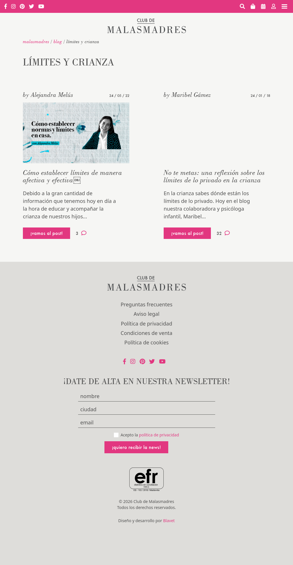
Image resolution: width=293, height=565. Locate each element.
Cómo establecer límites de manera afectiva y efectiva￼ (72, 176)
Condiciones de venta (147, 333)
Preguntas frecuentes (146, 304)
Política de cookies (146, 342)
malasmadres (36, 41)
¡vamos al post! (46, 233)
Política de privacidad (146, 323)
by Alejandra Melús (48, 95)
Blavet (169, 520)
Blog (58, 41)
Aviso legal (146, 313)
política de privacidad (159, 435)
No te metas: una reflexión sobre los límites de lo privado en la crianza (214, 176)
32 (223, 233)
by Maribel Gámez (187, 95)
